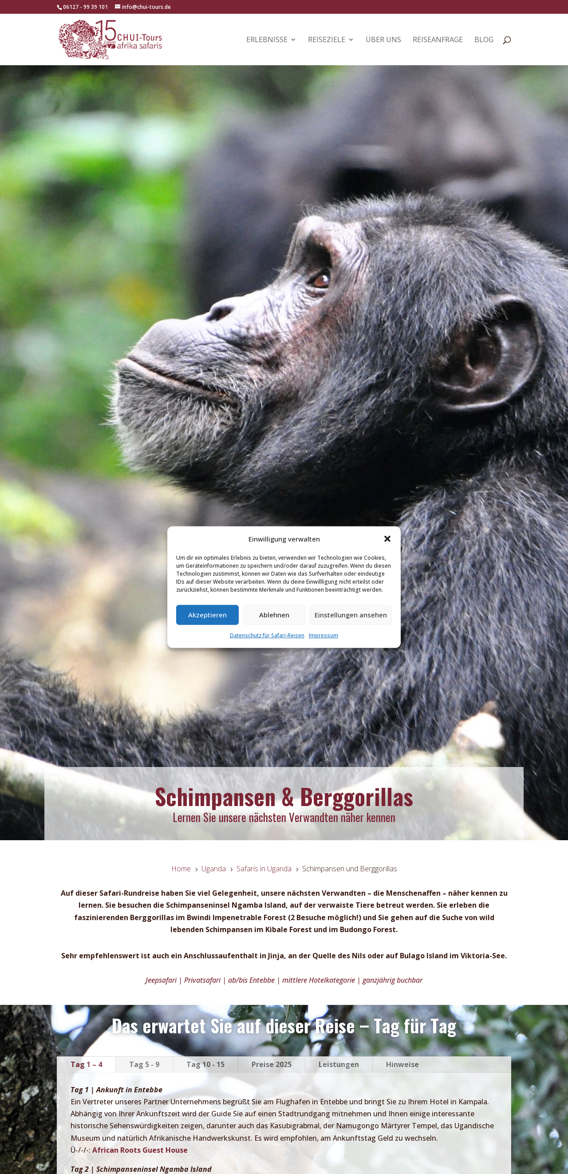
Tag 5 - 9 (144, 1064)
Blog (483, 40)
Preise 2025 (272, 1064)
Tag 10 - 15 (205, 1064)
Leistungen (339, 1064)
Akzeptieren (207, 614)
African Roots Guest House (140, 1150)
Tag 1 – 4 (86, 1064)
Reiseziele (326, 40)
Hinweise (402, 1064)
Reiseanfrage (438, 40)
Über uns (383, 40)
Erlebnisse (267, 40)
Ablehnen (274, 614)
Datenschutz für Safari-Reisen (267, 635)
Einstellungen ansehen (351, 614)
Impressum (323, 635)
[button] (387, 538)
